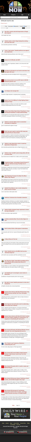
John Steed (29, 47)
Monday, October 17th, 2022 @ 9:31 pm (26, 287)
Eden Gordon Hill (28, 340)
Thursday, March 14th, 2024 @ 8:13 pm (26, 66)
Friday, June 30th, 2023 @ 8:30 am (27, 148)
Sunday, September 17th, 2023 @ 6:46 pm (26, 117)
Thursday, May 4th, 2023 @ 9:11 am (27, 224)
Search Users (4, 23)
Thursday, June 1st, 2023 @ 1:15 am (27, 205)
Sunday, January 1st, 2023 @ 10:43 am (26, 268)
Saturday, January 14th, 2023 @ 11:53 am (26, 256)
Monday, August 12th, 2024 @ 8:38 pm (26, 46)
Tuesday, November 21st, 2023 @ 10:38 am (26, 86)
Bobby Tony (29, 77)
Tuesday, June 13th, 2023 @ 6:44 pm (26, 171)
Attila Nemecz (29, 206)
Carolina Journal (28, 140)
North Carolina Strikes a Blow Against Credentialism (16, 228)
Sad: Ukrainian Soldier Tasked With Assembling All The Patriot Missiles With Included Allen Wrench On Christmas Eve (17, 262)
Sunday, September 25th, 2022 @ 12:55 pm (26, 348)
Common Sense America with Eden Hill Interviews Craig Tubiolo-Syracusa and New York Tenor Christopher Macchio (17, 293)
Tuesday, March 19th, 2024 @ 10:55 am (26, 55)
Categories (13, 14)
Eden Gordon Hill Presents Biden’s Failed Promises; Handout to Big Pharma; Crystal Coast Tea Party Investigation (16, 354)
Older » (13, 405)
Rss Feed (18, 424)
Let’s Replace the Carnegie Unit (12, 91)
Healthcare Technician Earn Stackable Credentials (16, 197)
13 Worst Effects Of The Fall (11, 239)
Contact (7, 423)
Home (4, 14)
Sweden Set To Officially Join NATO (12, 60)
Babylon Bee (29, 248)
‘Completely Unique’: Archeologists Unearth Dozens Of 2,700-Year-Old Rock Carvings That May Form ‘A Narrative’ (17, 164)
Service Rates (16, 423)
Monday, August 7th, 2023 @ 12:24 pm (26, 139)
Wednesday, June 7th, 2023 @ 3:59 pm (26, 193)
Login (22, 14)
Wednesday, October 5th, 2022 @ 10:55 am (26, 325)
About (11, 423)
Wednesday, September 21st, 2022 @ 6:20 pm (26, 386)
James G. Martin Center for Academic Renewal (25, 97)
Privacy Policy (23, 423)
